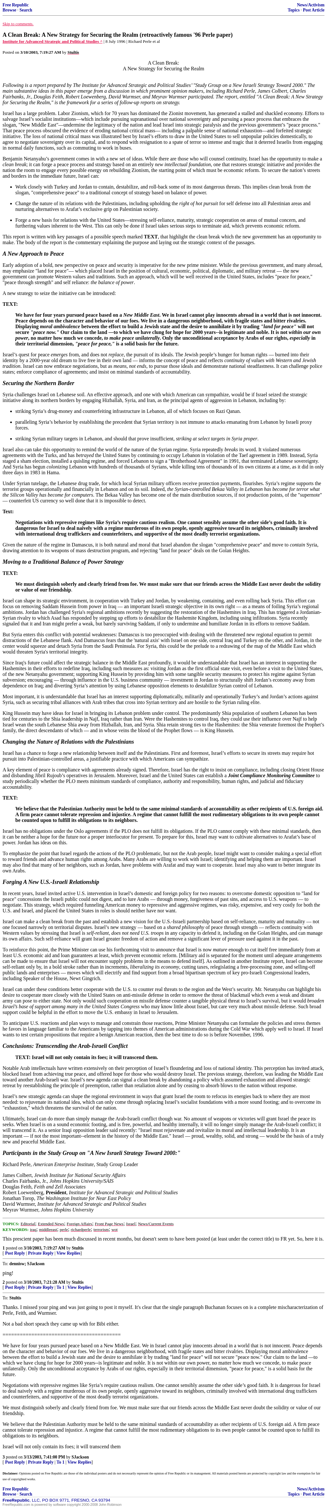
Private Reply (41, 1253)
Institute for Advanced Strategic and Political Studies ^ (53, 41)
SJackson (80, 1457)
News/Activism (310, 5)
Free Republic (16, 5)
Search (25, 10)
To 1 (61, 1287)
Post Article (313, 10)
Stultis (78, 1248)
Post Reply (15, 1253)
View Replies (68, 1253)
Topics (294, 10)
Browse (9, 10)
